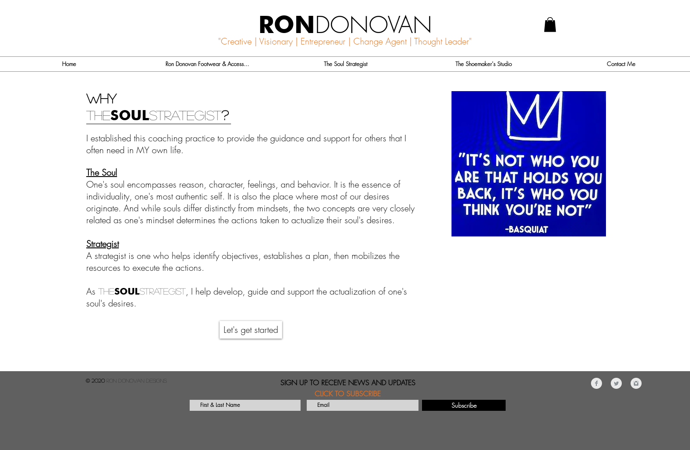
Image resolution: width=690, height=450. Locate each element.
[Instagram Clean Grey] (636, 383)
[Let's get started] (251, 330)
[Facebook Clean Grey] (596, 383)
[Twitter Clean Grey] (616, 383)
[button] (550, 24)
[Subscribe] (464, 405)
